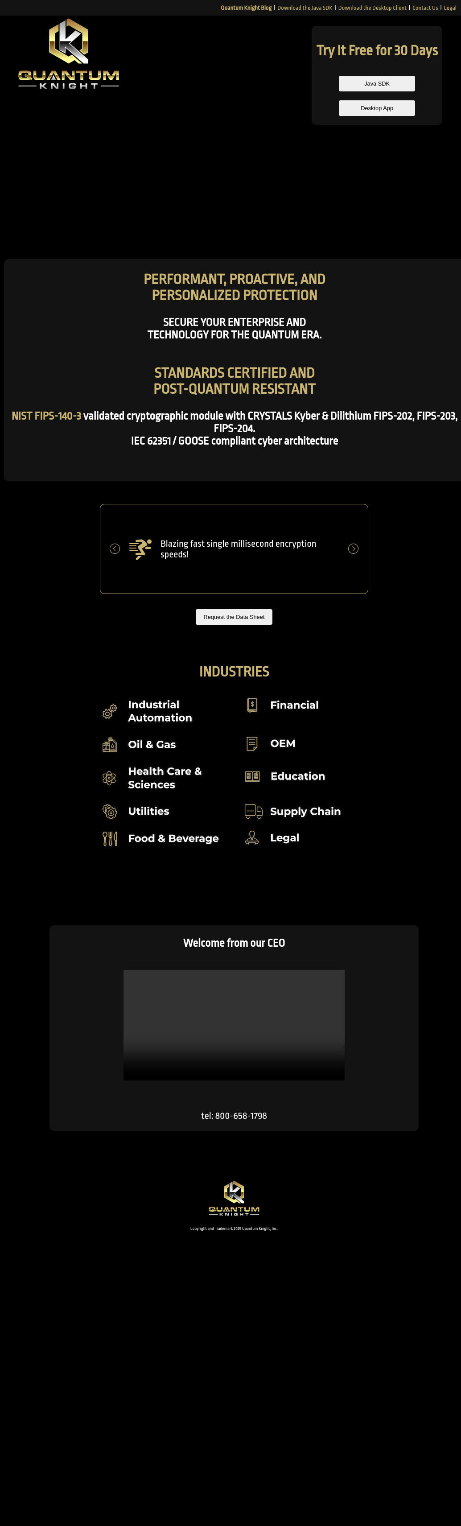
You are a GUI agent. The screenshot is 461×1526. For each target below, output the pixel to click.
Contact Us (425, 7)
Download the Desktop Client (372, 7)
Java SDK (377, 83)
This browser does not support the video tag (234, 1025)
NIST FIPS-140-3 (46, 416)
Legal (450, 7)
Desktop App (377, 108)
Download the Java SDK (304, 7)
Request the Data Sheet (234, 617)
